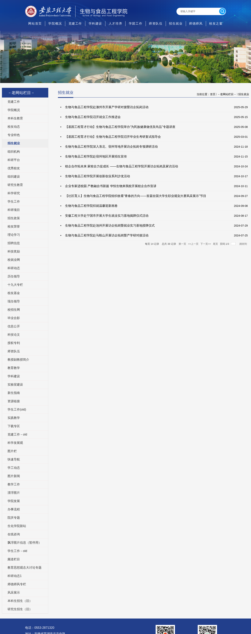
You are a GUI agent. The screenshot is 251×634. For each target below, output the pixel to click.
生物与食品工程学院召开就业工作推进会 (93, 117)
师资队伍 (155, 23)
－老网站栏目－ (226, 94)
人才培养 (115, 23)
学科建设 (95, 23)
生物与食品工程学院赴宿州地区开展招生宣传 (96, 156)
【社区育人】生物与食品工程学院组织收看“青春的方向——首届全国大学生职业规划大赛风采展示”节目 (135, 196)
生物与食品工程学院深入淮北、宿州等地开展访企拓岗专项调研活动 (111, 146)
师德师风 (196, 23)
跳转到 (243, 243)
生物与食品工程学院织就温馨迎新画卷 (91, 205)
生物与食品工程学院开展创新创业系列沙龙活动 (97, 176)
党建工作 (75, 23)
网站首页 (35, 23)
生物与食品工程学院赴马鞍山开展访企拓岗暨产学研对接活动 (106, 235)
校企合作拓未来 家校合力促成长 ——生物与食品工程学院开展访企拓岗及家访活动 (121, 166)
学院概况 (55, 23)
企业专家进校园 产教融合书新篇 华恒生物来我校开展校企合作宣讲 (110, 186)
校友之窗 (216, 23)
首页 (212, 94)
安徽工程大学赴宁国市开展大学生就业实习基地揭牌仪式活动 (106, 215)
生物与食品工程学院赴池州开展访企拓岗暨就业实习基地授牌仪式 (110, 225)
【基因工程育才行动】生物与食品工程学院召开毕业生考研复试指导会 (113, 136)
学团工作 (135, 23)
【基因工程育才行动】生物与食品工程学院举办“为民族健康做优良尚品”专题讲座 (120, 126)
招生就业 (175, 23)
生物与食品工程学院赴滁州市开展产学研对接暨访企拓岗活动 (106, 107)
